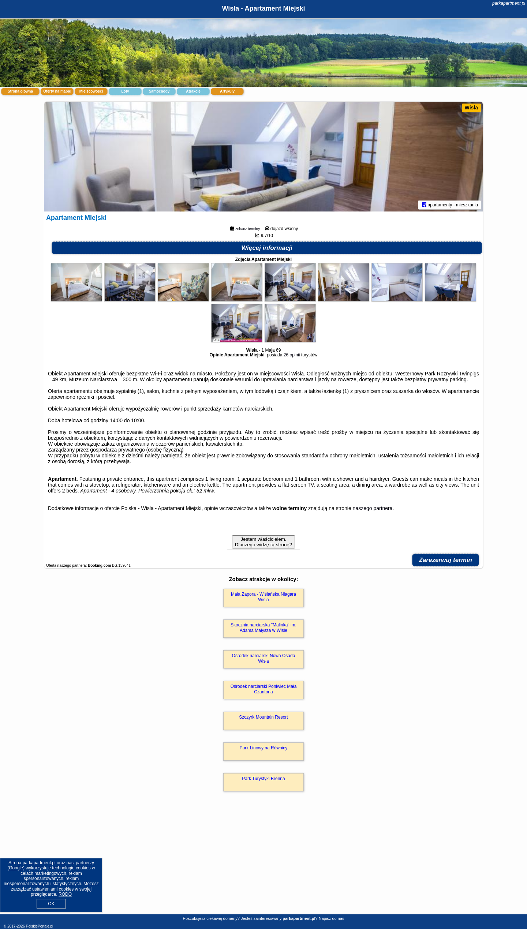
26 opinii (292, 354)
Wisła (471, 107)
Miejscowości (91, 91)
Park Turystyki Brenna (263, 778)
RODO (65, 894)
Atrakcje (193, 91)
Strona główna (20, 91)
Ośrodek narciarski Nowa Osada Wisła (263, 658)
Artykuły (227, 91)
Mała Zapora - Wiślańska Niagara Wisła (263, 597)
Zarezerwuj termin (445, 560)
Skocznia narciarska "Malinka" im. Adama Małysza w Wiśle (263, 627)
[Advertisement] (263, 860)
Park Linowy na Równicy (264, 747)
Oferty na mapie (57, 91)
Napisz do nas (331, 918)
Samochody (159, 91)
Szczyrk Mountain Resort (263, 717)
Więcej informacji (266, 247)
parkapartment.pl (508, 3)
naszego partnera (373, 508)
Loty (125, 91)
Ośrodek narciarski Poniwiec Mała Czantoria (264, 689)
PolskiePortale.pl (39, 926)
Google (16, 867)
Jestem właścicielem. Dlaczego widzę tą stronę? (263, 541)
